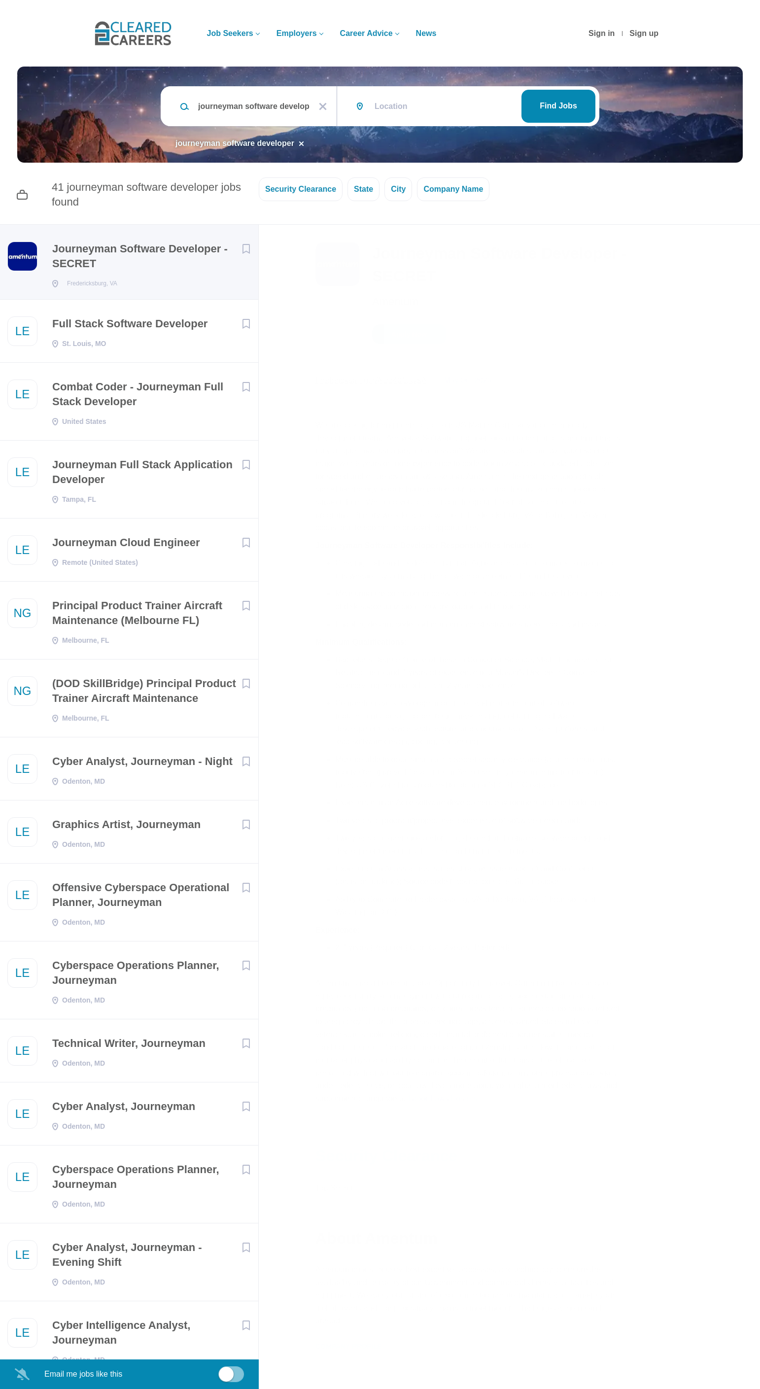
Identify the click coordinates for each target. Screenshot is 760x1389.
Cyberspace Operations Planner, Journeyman (135, 975)
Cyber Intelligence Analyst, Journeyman (121, 1335)
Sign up (643, 33)
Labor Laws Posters (443, 1098)
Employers (296, 33)
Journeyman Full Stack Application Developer (142, 474)
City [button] (398, 189)
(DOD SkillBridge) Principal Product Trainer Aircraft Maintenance (144, 693)
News (426, 33)
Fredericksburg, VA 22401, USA (371, 380)
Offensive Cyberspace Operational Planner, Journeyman (140, 897)
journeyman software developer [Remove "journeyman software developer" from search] (234, 143)
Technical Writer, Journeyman (129, 1046)
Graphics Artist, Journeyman (126, 827)
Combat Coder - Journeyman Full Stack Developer (137, 397)
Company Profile (348, 1346)
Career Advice (366, 33)
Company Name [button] (453, 189)
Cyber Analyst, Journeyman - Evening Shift (127, 1257)
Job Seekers (230, 33)
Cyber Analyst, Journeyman (123, 1109)
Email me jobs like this (83, 1374)
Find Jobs (558, 106)
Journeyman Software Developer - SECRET (140, 256)
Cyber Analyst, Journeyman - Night (142, 764)
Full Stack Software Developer (129, 326)
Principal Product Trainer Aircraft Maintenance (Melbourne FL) (137, 615)
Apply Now (409, 334)
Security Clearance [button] (300, 189)
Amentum (395, 301)
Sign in (601, 33)
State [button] (363, 189)
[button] (639, 336)
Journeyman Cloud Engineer (126, 545)
